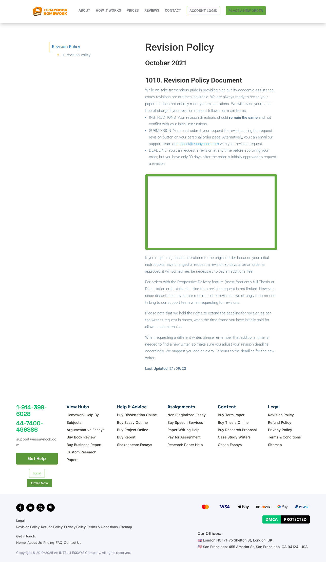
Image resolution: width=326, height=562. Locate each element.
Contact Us (72, 541)
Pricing (48, 541)
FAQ (59, 541)
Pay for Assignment (184, 437)
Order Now (39, 482)
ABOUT (84, 10)
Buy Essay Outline (132, 422)
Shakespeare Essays (134, 445)
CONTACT (173, 10)
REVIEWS (151, 10)
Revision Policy (281, 415)
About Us (34, 541)
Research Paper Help (185, 445)
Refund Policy (279, 422)
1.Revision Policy (76, 54)
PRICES (133, 10)
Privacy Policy (280, 430)
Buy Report (126, 437)
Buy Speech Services (185, 422)
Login (37, 473)
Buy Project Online (132, 430)
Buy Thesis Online (233, 422)
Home (21, 541)
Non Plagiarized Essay (186, 415)
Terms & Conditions (284, 437)
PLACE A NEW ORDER (245, 11)
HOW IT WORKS (108, 10)
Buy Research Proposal (237, 430)
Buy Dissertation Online (137, 415)
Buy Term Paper (231, 415)
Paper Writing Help (183, 430)
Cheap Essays (230, 445)
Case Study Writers (234, 437)
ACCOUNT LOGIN (203, 11)
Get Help (37, 458)
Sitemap (275, 445)
